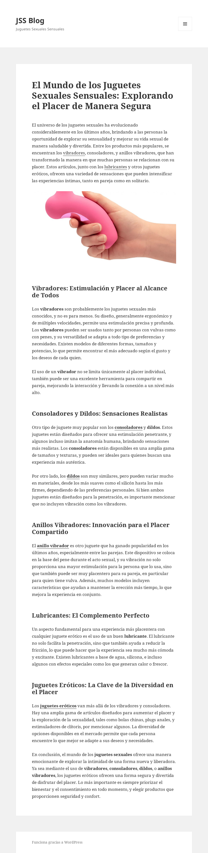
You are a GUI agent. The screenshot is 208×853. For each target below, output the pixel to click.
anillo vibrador (53, 545)
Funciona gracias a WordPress (57, 842)
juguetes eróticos (58, 706)
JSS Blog (30, 20)
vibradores (74, 153)
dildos (73, 476)
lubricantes (115, 167)
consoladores (128, 427)
